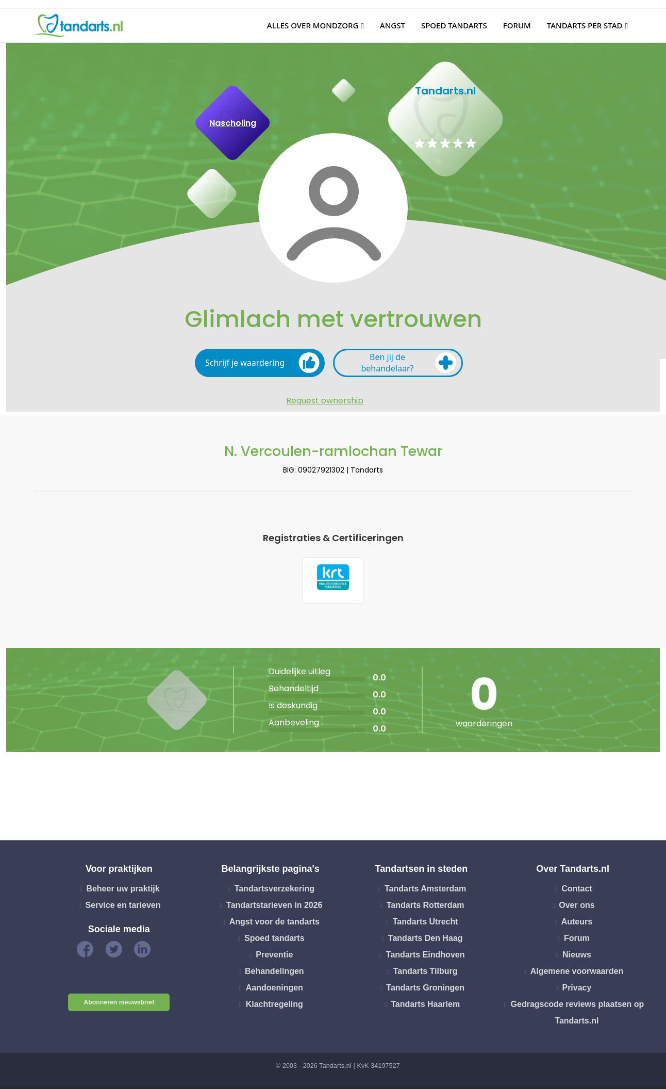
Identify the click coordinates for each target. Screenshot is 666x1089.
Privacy (576, 989)
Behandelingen (274, 973)
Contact (576, 890)
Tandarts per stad (585, 25)
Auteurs (576, 923)
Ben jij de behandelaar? (408, 362)
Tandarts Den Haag (425, 940)
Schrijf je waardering (262, 362)
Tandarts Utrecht (425, 923)
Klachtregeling (274, 1006)
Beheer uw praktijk (122, 890)
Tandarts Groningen (425, 989)
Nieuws (576, 956)
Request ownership (324, 401)
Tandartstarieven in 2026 (274, 907)
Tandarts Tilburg (425, 973)
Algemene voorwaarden (577, 973)
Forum (517, 25)
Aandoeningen (274, 989)
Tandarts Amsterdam (425, 890)
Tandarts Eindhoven (425, 956)
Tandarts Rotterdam (425, 907)
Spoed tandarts (454, 25)
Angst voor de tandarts (274, 923)
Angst (392, 25)
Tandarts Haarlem (425, 1006)
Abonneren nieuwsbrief (119, 1004)
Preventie (274, 956)
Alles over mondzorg (313, 25)
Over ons (576, 907)
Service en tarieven (123, 907)
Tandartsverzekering (274, 890)
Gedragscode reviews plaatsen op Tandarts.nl (577, 1014)
